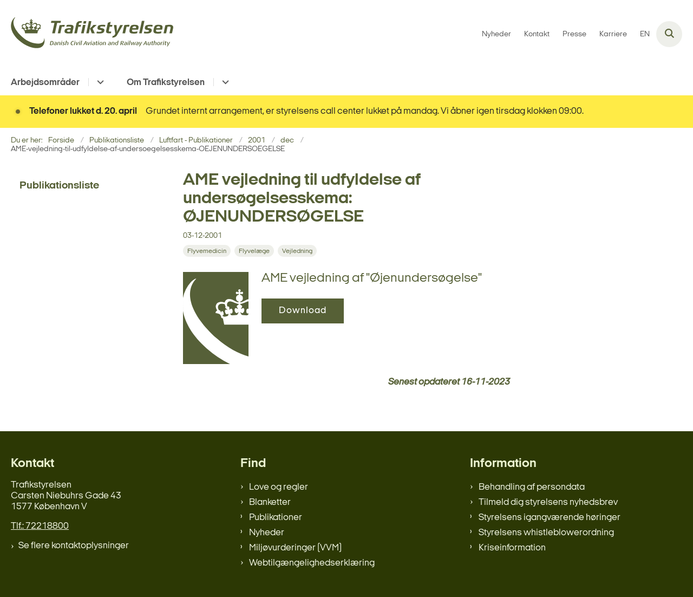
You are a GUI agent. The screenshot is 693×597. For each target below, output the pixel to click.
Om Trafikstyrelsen (166, 82)
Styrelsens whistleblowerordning (546, 532)
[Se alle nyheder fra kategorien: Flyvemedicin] (208, 251)
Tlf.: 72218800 (40, 526)
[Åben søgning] (669, 34)
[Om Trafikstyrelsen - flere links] (223, 82)
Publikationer (275, 517)
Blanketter (270, 502)
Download (302, 310)
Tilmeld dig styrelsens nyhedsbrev (548, 502)
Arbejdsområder (45, 82)
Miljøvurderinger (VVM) (295, 548)
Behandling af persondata (532, 487)
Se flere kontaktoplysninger (73, 545)
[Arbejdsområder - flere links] (98, 82)
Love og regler (278, 487)
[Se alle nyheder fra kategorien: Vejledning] (298, 251)
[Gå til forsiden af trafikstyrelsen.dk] (92, 34)
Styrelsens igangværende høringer (549, 517)
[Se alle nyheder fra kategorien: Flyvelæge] (255, 251)
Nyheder (266, 532)
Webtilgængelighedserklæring (312, 563)
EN (645, 34)
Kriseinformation (512, 548)
